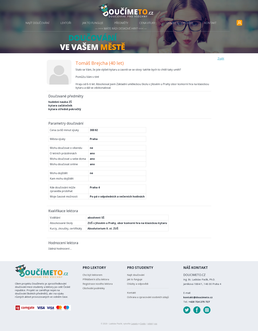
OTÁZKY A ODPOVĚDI (179, 23)
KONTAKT (210, 23)
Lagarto (134, 324)
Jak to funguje (134, 279)
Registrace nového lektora (98, 283)
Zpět (221, 58)
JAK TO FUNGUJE (92, 23)
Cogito (143, 324)
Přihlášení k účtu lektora (96, 279)
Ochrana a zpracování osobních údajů (148, 297)
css (155, 324)
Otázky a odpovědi (137, 283)
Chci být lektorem (92, 274)
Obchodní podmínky (94, 288)
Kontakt (131, 292)
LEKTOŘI (65, 23)
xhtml (150, 324)
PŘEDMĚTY (121, 23)
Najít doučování (135, 274)
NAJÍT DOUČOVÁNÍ (37, 23)
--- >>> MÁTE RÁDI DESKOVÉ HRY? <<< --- (121, 28)
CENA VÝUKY (147, 23)
